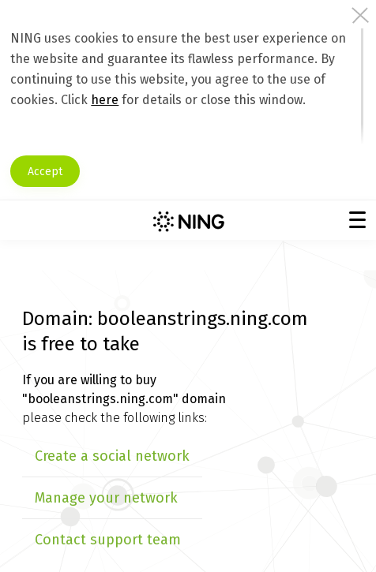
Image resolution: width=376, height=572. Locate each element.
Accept (45, 171)
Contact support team (108, 539)
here (104, 99)
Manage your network (106, 498)
